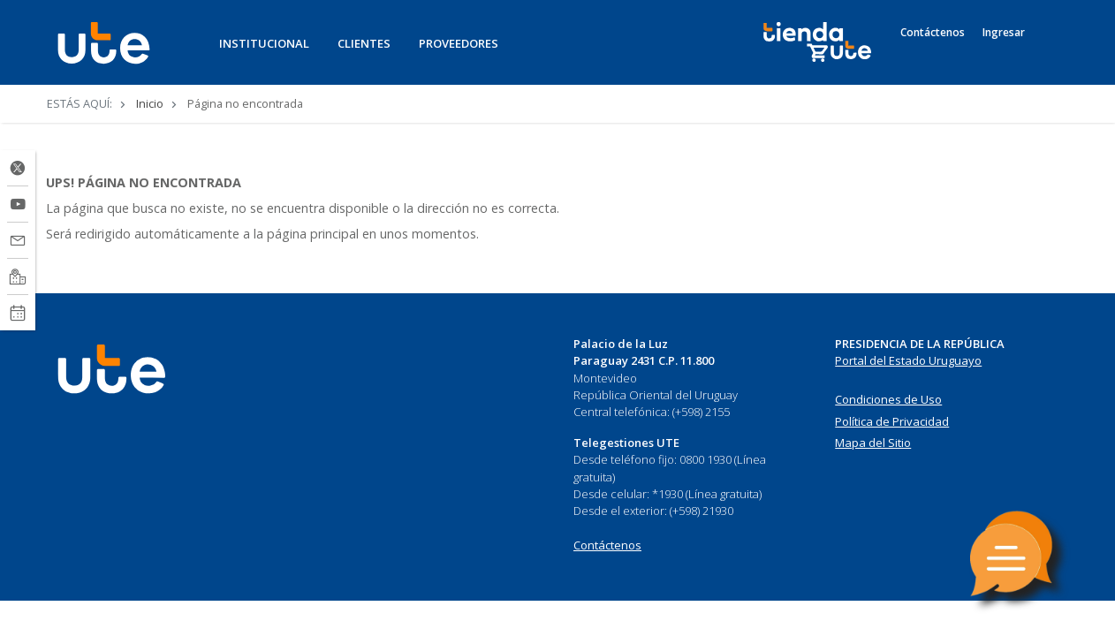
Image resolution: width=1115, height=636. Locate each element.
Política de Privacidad (892, 421)
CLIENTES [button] (364, 43)
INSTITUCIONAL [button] (264, 43)
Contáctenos (932, 32)
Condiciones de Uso (888, 399)
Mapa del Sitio (873, 442)
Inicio (149, 103)
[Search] (1052, 52)
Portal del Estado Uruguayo (908, 360)
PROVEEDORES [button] (458, 43)
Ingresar (1003, 32)
